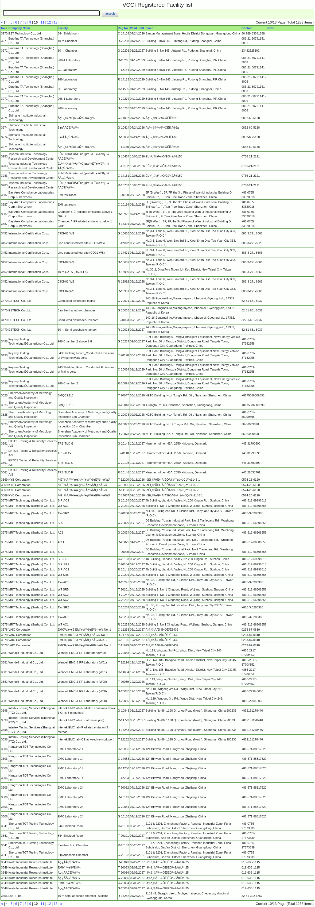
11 (42, 22)
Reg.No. (123, 28)
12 (49, 22)
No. (3, 28)
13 (55, 22)
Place (149, 28)
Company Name (19, 28)
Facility (63, 28)
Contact (247, 28)
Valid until (137, 28)
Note (270, 28)
